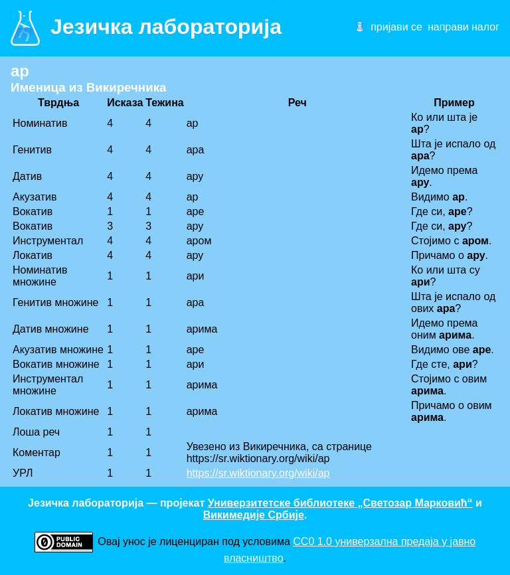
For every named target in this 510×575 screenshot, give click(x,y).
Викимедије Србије (253, 515)
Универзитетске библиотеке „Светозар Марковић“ (340, 503)
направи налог (463, 27)
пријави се (396, 27)
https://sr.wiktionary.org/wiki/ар (258, 473)
